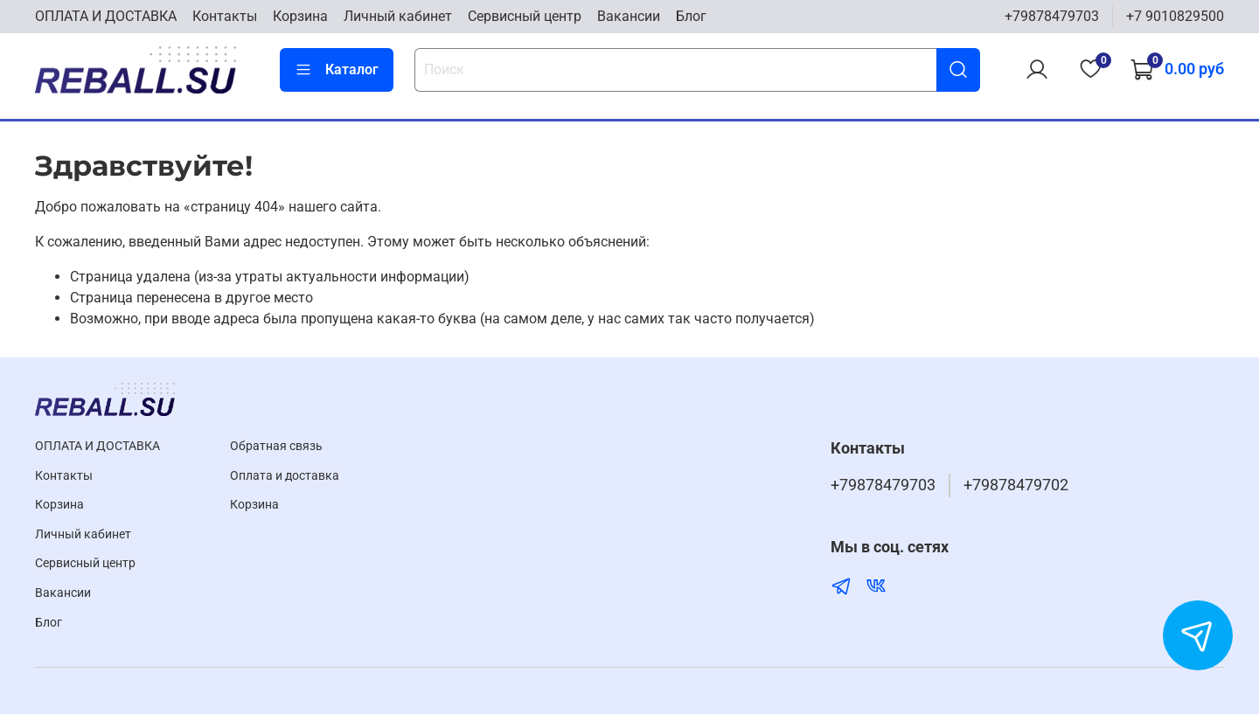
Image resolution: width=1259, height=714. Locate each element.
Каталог (337, 70)
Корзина (300, 16)
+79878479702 (1015, 485)
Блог (691, 16)
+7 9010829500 (1175, 16)
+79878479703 (1052, 16)
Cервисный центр (524, 16)
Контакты (224, 16)
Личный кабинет (398, 16)
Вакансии (628, 16)
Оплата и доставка (284, 475)
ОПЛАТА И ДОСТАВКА (106, 16)
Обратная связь (276, 446)
